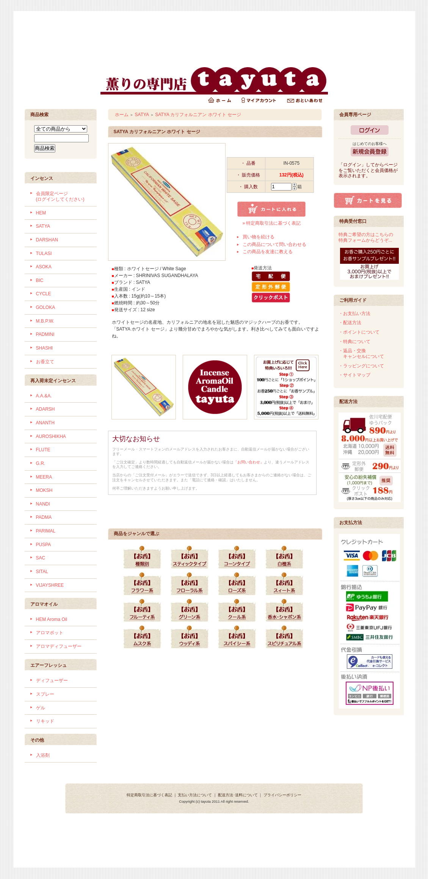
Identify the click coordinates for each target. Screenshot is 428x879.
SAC (40, 558)
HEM (41, 213)
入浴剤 (43, 755)
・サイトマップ (354, 375)
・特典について (354, 341)
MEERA (44, 477)
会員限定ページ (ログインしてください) (60, 196)
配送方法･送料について (238, 795)
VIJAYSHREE (50, 585)
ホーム (122, 114)
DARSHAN (47, 240)
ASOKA (44, 266)
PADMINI (45, 334)
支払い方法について (195, 795)
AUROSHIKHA (51, 436)
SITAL (42, 571)
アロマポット (49, 632)
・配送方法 (350, 322)
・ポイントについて (359, 332)
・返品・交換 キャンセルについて (361, 353)
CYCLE (43, 293)
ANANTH (45, 422)
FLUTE (43, 449)
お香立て (45, 361)
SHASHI (44, 348)
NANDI (43, 504)
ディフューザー (52, 680)
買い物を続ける (258, 236)
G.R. (40, 463)
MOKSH (44, 490)
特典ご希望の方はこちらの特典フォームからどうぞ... (366, 237)
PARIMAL (46, 531)
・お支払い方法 (354, 313)
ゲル (40, 707)
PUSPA (43, 544)
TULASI (44, 253)
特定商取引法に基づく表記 (149, 795)
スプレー (45, 694)
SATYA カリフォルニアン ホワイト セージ (198, 114)
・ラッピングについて (361, 366)
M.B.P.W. (45, 321)
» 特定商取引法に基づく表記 (271, 223)
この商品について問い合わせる (274, 244)
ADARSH (45, 409)
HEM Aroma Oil (51, 619)
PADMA (44, 517)
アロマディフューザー (59, 646)
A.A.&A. (44, 396)
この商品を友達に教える (268, 251)
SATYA (43, 226)
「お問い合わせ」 (249, 462)
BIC (40, 280)
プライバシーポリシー (282, 795)
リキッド (45, 721)
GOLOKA (45, 307)
